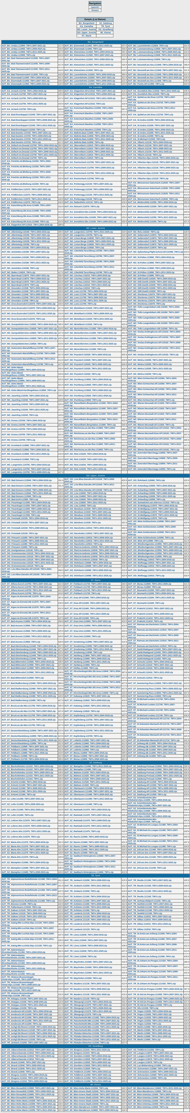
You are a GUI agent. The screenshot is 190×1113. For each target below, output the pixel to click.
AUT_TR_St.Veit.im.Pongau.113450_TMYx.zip (150, 1005)
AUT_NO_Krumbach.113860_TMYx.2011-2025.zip (26, 454)
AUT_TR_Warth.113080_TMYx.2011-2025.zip (149, 1036)
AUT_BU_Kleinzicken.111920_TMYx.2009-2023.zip (88, 59)
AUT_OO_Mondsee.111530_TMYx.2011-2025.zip (87, 518)
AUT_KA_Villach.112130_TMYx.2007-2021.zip (150, 145)
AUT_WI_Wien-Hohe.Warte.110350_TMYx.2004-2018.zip (29, 1101)
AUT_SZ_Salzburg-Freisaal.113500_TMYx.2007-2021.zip (155, 769)
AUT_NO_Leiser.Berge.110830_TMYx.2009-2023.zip (89, 241)
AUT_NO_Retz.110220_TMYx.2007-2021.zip (85, 459)
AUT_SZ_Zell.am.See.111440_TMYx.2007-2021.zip (152, 853)
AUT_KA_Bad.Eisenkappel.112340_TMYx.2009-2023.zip (29, 120)
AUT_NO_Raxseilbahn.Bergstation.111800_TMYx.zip (90, 425)
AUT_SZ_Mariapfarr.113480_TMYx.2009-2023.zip (25, 872)
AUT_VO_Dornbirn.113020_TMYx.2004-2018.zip (87, 1056)
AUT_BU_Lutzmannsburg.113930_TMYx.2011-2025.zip (154, 55)
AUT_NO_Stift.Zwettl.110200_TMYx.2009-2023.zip (152, 285)
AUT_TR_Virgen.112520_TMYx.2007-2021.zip (150, 1014)
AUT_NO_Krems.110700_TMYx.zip (18, 440)
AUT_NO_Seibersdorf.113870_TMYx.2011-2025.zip (152, 244)
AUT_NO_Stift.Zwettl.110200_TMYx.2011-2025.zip (152, 288)
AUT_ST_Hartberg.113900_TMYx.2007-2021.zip (87, 655)
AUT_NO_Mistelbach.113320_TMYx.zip (83, 324)
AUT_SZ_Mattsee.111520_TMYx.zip (81, 785)
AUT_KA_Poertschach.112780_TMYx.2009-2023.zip (89, 168)
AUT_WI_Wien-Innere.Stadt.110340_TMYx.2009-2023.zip (91, 1097)
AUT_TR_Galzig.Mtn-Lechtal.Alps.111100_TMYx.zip (27, 945)
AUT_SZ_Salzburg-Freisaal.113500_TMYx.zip (150, 779)
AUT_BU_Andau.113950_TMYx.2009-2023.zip (24, 49)
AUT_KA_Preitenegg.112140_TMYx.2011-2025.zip (88, 195)
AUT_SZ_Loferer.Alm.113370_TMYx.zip (21, 837)
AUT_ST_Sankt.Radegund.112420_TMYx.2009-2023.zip (154, 652)
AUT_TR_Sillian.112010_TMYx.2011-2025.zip (149, 924)
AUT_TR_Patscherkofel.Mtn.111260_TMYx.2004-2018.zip (91, 1017)
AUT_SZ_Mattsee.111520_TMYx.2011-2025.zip (86, 782)
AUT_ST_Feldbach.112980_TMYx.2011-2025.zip (25, 753)
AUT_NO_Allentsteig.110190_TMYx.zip (20, 244)
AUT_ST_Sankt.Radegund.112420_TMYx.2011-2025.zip (154, 655)
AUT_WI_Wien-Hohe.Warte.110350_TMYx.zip (86, 1088)
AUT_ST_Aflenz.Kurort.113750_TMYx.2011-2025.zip (27, 590)
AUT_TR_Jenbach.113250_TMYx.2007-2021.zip (24, 1043)
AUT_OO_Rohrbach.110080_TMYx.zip (146, 480)
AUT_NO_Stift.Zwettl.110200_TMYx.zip (147, 291)
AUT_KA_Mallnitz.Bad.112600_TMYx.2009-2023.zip (89, 136)
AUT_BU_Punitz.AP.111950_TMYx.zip (146, 84)
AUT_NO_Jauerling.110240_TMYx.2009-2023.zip (25, 404)
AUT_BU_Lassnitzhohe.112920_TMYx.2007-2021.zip (89, 77)
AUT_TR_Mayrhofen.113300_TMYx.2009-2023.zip (88, 967)
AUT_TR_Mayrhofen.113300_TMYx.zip (83, 978)
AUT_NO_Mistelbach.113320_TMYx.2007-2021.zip (88, 308)
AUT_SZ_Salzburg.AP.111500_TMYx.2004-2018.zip (152, 782)
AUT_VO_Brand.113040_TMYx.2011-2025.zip (23, 1068)
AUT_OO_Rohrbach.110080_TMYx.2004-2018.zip (88, 563)
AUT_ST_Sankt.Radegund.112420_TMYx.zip (149, 659)
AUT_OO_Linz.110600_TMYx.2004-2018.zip (85, 493)
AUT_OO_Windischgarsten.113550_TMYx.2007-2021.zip (155, 547)
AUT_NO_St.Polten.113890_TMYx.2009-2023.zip (151, 268)
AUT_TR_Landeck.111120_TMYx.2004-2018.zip (87, 913)
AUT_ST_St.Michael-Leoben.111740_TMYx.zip (150, 715)
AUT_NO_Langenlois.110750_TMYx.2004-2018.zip (26, 465)
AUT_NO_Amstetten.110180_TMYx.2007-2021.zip (25, 252)
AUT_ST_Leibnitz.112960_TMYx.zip (81, 750)
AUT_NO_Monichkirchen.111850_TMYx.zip (85, 349)
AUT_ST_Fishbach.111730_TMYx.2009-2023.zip (87, 587)
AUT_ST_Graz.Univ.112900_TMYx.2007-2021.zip (87, 621)
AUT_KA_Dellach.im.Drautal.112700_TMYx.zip (24, 158)
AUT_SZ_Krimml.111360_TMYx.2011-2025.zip (24, 791)
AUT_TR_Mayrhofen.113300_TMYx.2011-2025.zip (88, 973)
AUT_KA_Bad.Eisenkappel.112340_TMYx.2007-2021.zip (29, 114)
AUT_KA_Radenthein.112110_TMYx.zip (83, 202)
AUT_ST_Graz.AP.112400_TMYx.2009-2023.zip (86, 608)
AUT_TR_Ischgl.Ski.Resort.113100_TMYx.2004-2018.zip (29, 1027)
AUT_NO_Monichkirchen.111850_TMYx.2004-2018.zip (90, 328)
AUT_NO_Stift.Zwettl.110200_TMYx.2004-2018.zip (152, 279)
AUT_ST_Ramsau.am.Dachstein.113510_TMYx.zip (152, 646)
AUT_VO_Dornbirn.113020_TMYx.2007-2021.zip (87, 1059)
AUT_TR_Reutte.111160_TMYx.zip (144, 896)
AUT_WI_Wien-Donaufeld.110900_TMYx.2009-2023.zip (28, 1091)
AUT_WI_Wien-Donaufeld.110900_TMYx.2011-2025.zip (28, 1094)
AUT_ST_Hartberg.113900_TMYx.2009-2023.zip (87, 659)
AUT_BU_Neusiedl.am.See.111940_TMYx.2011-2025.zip (155, 77)
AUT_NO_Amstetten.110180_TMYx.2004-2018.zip (25, 247)
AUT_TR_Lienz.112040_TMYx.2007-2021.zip (85, 940)
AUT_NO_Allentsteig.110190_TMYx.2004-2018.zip (26, 232)
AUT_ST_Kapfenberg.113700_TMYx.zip (83, 736)
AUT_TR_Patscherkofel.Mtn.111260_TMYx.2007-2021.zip (91, 1021)
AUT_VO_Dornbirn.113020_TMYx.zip (82, 1068)
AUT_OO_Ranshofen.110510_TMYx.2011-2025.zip (88, 541)
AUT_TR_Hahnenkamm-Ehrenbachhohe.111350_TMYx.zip (18, 972)
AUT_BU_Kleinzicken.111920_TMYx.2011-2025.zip (88, 65)
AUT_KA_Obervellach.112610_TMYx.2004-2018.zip (89, 145)
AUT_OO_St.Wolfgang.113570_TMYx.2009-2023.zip (153, 512)
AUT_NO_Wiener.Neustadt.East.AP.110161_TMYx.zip (153, 449)
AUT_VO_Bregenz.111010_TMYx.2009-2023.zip (24, 1081)
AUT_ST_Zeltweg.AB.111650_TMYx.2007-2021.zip (152, 746)
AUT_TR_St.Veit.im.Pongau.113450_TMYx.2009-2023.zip (155, 999)
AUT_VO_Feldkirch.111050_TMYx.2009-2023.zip (87, 1078)
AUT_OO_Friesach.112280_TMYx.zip (20, 547)
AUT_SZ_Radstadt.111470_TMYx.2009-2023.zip (87, 820)
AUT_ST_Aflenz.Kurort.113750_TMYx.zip (22, 593)
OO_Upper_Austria (86, 32)
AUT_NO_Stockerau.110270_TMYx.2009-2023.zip (151, 297)
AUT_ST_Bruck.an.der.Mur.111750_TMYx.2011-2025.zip (29, 720)
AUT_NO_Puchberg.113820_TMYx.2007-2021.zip (88, 385)
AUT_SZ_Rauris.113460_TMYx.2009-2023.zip (86, 846)
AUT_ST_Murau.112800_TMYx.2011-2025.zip (149, 584)
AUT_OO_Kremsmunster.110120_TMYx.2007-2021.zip (28, 556)
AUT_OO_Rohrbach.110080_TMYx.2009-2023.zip (88, 570)
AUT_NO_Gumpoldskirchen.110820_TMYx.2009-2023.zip (29, 333)
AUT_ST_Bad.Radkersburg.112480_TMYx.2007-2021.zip (29, 688)
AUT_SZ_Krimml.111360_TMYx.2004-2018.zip (24, 782)
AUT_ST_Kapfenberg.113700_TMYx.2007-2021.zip (88, 720)
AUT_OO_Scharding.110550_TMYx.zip (146, 499)
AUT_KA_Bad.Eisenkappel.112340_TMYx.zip (23, 130)
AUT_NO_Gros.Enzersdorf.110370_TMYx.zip (23, 319)
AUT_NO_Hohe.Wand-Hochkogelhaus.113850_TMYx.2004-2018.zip (23, 368)
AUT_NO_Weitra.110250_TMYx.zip (144, 374)
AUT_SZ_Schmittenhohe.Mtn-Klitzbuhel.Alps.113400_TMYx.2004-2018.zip (149, 799)
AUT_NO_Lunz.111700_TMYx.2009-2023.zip (85, 297)
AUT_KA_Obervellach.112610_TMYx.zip (83, 158)
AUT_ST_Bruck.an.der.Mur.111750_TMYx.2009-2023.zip (29, 715)
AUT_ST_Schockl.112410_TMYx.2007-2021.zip (150, 665)
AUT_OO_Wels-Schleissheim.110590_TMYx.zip (151, 538)
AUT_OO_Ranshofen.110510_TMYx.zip (83, 544)
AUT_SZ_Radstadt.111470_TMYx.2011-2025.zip (87, 826)
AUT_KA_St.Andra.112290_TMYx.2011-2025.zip (151, 133)
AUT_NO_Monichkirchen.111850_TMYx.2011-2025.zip (90, 344)
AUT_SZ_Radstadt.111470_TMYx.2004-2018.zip (87, 809)
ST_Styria (86, 36)
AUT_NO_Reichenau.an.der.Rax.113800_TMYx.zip (88, 449)
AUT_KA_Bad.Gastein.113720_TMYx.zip (21, 142)
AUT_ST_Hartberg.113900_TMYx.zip (82, 665)
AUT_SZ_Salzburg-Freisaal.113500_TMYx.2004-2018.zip (155, 766)
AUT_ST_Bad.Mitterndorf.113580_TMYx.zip (23, 678)
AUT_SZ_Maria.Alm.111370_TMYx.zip (20, 857)
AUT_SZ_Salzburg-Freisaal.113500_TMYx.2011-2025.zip (155, 776)
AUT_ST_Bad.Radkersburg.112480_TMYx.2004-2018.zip (29, 683)
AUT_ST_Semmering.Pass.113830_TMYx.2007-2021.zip (155, 683)
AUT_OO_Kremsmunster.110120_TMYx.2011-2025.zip (28, 563)
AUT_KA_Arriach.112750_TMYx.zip (19, 109)
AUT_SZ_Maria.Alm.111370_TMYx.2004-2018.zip (25, 842)
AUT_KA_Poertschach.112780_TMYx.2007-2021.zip (89, 162)
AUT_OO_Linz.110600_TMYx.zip (80, 506)
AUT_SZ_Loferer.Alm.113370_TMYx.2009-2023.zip (26, 826)
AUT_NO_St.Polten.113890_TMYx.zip (146, 275)
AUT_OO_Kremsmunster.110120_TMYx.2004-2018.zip (28, 553)
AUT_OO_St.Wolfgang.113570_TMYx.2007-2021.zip (153, 509)
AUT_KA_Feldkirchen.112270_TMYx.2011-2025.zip (26, 199)
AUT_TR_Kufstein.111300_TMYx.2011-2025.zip (87, 907)
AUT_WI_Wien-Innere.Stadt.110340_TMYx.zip (86, 1104)
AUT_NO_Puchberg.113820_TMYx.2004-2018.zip (88, 379)
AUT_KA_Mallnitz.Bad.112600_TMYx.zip (84, 142)
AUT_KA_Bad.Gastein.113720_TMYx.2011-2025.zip (26, 139)
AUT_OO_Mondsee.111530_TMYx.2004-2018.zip (87, 509)
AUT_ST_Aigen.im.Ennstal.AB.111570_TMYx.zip (25, 618)
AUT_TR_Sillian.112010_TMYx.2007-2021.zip (149, 916)
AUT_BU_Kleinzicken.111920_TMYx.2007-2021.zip (88, 55)
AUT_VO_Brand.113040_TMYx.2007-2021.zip (23, 1062)
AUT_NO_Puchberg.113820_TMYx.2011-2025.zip (88, 396)
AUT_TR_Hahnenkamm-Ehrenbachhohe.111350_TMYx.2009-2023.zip (23, 962)
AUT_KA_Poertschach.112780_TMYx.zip (84, 178)
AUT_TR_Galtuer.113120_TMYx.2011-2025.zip (24, 916)
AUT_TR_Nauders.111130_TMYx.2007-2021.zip (87, 983)
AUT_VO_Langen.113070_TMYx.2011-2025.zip (150, 1059)
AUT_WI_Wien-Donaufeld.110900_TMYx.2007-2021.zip (28, 1088)
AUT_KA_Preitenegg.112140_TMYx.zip (83, 199)
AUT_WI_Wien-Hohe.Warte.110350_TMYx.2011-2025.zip (29, 1110)
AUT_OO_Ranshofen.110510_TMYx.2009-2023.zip (88, 538)
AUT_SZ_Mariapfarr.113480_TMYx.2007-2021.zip (25, 868)
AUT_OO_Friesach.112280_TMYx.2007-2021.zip (25, 538)
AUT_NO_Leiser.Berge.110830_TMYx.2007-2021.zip (89, 238)
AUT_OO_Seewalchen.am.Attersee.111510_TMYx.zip (153, 502)
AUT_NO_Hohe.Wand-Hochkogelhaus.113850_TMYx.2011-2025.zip (23, 385)
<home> (95, 10)
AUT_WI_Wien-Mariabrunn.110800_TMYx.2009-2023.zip (91, 1110)
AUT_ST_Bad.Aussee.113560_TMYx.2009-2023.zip (26, 631)
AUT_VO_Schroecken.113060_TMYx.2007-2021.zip (152, 1068)
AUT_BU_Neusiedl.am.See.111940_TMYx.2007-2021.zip (155, 70)
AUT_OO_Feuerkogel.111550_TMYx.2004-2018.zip (26, 502)
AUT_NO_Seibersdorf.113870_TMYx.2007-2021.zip (152, 238)
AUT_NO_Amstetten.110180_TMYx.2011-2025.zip (25, 263)
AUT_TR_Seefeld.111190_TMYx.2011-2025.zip (150, 910)
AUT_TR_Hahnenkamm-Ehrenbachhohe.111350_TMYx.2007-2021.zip (23, 956)
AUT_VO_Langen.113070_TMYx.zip (145, 1062)
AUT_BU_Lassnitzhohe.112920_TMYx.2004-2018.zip (89, 74)
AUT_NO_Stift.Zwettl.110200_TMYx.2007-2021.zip (152, 282)
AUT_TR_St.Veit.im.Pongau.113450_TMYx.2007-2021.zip (155, 994)
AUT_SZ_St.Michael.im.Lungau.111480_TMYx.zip (152, 846)
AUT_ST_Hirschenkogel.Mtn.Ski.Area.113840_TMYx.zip (91, 693)
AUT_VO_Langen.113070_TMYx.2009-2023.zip (150, 1056)
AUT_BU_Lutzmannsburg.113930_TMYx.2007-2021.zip (154, 49)
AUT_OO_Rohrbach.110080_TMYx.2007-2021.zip (88, 566)
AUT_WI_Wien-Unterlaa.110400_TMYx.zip (148, 1107)
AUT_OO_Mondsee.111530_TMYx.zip (82, 522)
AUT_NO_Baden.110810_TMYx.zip (18, 272)
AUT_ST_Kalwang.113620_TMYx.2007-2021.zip (87, 696)
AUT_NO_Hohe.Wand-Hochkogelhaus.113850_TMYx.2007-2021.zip (23, 374)
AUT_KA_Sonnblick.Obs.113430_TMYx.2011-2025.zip (154, 91)
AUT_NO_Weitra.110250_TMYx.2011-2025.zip (150, 368)
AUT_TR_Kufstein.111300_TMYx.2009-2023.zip (87, 904)
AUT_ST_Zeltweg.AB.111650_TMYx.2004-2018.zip (152, 743)
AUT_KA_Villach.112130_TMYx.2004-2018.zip (150, 142)
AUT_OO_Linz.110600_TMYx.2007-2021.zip (85, 496)
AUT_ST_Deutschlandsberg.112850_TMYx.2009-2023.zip (29, 736)
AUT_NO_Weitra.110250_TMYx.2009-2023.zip (150, 364)
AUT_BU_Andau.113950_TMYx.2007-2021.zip (24, 46)
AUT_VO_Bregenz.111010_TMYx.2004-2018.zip (24, 1075)
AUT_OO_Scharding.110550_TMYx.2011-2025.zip (152, 496)
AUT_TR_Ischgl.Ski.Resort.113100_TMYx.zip (23, 1039)
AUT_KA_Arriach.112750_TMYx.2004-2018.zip (24, 91)
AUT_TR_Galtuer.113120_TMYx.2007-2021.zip (24, 910)
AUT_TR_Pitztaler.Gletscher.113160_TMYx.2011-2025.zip (92, 1039)
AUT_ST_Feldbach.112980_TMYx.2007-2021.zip (25, 746)
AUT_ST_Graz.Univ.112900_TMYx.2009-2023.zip (87, 625)
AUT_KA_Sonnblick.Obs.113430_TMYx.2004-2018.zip (90, 212)
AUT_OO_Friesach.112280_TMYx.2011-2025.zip (25, 544)
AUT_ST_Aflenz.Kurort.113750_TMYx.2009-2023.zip (27, 587)
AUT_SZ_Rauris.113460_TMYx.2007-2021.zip (86, 842)
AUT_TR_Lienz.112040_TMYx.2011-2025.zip (85, 951)
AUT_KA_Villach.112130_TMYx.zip (145, 155)
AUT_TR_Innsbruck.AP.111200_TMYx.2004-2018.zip (27, 1011)
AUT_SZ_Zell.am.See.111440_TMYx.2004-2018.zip (152, 849)
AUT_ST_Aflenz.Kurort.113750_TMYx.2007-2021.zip (27, 584)
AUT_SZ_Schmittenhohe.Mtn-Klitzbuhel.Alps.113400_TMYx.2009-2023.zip (149, 809)
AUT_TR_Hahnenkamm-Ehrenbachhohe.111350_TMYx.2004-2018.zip (23, 951)
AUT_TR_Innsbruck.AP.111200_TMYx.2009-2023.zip (27, 1017)
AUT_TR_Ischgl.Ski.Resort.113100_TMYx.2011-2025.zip (29, 1036)
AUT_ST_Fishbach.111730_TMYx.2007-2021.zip (87, 584)
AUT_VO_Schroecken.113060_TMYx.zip (147, 1078)
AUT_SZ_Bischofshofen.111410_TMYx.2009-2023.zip (27, 772)
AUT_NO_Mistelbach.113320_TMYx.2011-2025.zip (88, 319)
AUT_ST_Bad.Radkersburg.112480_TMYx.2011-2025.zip (29, 696)
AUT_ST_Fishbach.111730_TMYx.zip (82, 593)
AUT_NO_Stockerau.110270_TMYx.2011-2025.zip (151, 301)
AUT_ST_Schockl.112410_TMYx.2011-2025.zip (150, 672)
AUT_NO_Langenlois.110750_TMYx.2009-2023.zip (26, 472)
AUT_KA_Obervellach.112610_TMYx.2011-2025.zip (89, 155)
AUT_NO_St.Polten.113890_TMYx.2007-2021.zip (151, 263)
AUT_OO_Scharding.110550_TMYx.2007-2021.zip (152, 490)
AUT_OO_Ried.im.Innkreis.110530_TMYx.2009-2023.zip (91, 553)
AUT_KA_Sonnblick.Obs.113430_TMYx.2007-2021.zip (90, 217)
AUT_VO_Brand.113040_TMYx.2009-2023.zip (23, 1065)
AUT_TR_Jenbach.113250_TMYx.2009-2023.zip (87, 880)
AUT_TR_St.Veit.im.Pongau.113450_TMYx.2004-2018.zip (155, 989)
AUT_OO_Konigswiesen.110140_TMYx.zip (22, 550)
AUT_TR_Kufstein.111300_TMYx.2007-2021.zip (87, 901)
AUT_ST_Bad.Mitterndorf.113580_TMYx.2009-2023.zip (28, 668)
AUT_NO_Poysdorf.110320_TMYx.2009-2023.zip (87, 364)
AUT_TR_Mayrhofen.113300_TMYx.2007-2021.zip (88, 962)
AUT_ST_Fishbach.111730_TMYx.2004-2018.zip (25, 759)
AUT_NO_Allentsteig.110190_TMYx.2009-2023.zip (26, 238)
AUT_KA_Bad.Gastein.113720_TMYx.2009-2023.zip (26, 136)
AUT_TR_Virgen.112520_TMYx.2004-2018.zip (150, 1011)
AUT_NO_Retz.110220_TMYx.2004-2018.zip (85, 454)
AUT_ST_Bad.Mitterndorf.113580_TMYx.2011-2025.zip (28, 672)
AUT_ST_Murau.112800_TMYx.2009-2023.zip (86, 759)
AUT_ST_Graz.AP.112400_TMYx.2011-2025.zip (86, 614)
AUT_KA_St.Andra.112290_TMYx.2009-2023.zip (151, 130)
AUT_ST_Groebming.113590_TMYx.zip (83, 652)
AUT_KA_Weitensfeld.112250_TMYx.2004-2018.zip (152, 202)
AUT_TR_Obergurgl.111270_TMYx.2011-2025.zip (88, 1011)
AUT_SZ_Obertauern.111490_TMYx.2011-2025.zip (88, 799)
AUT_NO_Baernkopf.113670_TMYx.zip (20, 285)
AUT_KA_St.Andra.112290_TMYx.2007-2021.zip (151, 125)
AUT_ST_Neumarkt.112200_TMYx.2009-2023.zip (151, 593)
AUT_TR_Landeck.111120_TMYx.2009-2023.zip (87, 920)
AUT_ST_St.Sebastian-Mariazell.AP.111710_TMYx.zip (153, 740)
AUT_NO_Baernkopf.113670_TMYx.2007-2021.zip (26, 275)
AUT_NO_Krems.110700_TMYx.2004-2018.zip (24, 420)
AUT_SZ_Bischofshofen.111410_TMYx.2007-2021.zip (27, 769)
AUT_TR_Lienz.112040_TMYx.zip (80, 956)
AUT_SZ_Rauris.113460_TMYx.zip (81, 853)
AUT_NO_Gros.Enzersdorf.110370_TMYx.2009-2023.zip (28, 308)
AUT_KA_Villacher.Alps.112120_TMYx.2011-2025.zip (153, 173)
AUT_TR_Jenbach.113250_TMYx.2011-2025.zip (87, 886)
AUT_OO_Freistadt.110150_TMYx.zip (20, 533)
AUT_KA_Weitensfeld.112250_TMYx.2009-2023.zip (152, 212)
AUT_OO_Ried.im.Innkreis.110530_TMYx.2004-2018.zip (91, 547)
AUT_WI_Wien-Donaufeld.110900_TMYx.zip (23, 1097)
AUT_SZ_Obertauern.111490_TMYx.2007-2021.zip (88, 791)
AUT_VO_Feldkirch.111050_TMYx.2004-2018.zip (87, 1072)
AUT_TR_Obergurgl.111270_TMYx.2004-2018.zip (88, 1002)
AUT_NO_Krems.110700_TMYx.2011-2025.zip (24, 434)
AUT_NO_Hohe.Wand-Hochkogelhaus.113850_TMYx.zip (29, 390)
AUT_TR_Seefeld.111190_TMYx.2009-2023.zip (150, 907)
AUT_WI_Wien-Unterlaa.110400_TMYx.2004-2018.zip (153, 1094)
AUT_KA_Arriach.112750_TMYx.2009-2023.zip (24, 98)
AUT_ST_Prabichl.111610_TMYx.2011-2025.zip (150, 618)
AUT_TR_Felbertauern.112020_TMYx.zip (21, 907)
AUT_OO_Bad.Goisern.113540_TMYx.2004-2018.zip (27, 480)
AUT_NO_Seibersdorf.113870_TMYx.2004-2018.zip (152, 235)
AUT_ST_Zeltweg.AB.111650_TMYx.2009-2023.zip (152, 750)
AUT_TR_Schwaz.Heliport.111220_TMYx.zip (149, 901)
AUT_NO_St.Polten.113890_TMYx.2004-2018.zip (151, 257)
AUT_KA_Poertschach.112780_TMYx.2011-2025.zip (89, 173)
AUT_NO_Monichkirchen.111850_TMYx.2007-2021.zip (90, 333)
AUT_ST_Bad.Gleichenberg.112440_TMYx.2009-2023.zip (29, 652)
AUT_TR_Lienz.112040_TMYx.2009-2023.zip (85, 945)
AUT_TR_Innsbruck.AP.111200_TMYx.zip (22, 1024)
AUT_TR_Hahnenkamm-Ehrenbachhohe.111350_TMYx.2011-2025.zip (23, 967)
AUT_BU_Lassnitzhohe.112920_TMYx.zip (148, 46)
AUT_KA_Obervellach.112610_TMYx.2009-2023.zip (89, 152)
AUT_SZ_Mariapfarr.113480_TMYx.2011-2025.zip (88, 766)
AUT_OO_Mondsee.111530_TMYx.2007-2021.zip (87, 512)
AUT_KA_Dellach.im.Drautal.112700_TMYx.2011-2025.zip (29, 155)
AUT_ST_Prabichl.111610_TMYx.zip (145, 621)
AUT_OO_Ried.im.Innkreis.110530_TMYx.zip (86, 559)
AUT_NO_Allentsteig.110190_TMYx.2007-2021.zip (26, 235)
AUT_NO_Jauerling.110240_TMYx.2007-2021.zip (25, 400)
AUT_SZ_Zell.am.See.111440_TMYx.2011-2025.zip (152, 862)
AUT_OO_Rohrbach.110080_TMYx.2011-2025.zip (88, 575)
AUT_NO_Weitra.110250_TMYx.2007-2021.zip (150, 360)
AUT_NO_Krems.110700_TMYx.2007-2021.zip (24, 425)
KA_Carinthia (86, 26)
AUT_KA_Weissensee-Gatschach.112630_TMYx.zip (153, 199)
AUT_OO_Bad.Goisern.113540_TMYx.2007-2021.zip (27, 486)
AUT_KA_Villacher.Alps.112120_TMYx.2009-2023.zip (153, 168)
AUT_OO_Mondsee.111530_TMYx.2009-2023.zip (87, 515)
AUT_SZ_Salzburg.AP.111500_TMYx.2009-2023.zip (152, 788)
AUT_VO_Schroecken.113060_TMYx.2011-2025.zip (152, 1075)
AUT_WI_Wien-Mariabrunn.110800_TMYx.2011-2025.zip (155, 1088)
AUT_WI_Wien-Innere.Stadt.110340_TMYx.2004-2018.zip (91, 1091)
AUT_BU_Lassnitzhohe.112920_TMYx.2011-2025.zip (89, 84)
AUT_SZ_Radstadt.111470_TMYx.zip (82, 831)
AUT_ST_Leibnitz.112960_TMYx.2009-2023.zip (86, 743)
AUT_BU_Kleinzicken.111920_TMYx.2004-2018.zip (88, 52)
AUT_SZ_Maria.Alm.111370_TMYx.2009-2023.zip (25, 849)
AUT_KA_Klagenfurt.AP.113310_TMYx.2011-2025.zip (89, 98)
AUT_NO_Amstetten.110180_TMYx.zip (20, 268)
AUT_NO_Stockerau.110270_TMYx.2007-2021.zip (151, 294)
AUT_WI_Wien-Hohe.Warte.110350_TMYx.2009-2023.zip (29, 1107)
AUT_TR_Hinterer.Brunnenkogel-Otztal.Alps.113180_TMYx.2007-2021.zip (21, 978)
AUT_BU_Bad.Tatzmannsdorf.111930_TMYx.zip (25, 74)
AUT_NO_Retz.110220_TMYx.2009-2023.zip (85, 465)
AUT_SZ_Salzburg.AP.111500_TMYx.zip (147, 794)
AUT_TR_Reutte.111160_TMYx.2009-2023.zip (150, 886)
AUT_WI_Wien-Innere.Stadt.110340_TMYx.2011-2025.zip (91, 1101)
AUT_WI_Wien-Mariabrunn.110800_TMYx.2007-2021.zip (91, 1107)
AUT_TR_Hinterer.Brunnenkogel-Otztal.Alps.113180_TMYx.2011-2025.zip (21, 989)
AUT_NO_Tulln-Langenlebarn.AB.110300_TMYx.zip (153, 328)
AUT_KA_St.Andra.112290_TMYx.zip (146, 136)
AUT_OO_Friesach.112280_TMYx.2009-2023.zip (25, 541)
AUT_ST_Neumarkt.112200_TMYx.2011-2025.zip (151, 597)
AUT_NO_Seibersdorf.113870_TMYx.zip (147, 247)
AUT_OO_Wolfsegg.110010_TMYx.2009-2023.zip (151, 566)
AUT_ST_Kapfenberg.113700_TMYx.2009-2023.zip (88, 725)
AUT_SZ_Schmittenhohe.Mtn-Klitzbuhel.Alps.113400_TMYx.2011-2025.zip (149, 815)
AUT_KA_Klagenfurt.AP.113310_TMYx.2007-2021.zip (89, 91)
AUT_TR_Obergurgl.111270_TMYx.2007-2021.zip (88, 1005)
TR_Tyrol (105, 26)
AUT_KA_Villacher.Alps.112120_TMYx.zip (148, 178)
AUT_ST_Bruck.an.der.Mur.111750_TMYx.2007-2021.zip (29, 711)
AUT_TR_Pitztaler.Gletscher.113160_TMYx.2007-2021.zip (92, 1033)
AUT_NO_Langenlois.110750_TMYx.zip (83, 235)
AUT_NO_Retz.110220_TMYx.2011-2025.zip (85, 469)
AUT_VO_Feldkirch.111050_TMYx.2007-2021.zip (87, 1075)
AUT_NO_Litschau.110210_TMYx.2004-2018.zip (87, 275)
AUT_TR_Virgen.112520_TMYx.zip (144, 1024)
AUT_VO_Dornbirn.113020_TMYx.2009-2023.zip (87, 1062)
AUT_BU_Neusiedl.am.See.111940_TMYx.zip (149, 81)
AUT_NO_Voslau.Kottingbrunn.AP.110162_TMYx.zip (153, 354)
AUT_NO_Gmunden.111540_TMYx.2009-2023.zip (25, 294)
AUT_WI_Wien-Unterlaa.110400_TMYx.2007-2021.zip (153, 1097)
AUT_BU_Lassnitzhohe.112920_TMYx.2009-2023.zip (89, 81)
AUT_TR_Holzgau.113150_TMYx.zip (19, 1008)
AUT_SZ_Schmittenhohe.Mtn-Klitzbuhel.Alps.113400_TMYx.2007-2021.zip (149, 804)
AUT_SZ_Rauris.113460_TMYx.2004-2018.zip (86, 837)
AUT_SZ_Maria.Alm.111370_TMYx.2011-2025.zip (25, 853)
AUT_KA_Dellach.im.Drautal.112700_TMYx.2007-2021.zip (29, 148)
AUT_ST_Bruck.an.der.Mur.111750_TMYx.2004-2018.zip (29, 706)
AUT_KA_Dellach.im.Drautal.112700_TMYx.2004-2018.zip (29, 145)
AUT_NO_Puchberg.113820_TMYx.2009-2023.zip (88, 390)
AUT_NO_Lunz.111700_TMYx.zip (80, 304)
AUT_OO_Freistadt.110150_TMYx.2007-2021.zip (25, 522)
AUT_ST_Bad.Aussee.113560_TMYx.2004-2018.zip (26, 621)
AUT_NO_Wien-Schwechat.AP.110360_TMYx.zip (151, 400)
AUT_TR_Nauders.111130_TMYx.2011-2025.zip (87, 994)
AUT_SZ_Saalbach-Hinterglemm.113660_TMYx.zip (88, 872)
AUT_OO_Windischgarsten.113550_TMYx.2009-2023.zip (155, 550)
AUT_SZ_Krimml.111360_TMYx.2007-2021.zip (24, 785)
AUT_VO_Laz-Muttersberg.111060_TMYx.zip (149, 1065)
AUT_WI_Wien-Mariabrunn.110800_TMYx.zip (149, 1091)
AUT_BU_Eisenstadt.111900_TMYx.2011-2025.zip (88, 46)
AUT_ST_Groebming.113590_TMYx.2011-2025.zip (88, 649)
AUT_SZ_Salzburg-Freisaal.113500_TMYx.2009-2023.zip (155, 772)
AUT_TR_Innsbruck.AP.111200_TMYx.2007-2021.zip (27, 1014)
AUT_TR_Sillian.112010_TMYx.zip (144, 929)
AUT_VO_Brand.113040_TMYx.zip (18, 1072)
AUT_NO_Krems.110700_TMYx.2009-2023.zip (24, 429)
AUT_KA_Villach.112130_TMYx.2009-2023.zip (150, 148)
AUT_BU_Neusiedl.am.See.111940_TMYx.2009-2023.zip (155, 74)
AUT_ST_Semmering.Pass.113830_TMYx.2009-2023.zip (155, 688)
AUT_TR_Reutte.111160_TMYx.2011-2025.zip (150, 891)
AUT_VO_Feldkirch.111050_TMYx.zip (146, 1050)
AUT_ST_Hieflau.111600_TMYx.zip (81, 668)
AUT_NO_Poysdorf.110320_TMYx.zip (82, 374)
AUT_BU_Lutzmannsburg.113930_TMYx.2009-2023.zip (154, 52)
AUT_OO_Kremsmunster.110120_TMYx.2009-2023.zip (28, 559)
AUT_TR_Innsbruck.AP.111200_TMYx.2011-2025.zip (27, 1021)
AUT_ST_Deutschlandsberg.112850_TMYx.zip (24, 743)
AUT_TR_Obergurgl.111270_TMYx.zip (82, 1014)
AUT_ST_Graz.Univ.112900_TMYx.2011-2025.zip (87, 631)
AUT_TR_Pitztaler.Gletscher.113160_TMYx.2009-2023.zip (92, 1036)
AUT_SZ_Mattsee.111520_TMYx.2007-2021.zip (86, 776)
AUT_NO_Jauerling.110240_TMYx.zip (20, 415)
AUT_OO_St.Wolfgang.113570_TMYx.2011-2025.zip (153, 515)
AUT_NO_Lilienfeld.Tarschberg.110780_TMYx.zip (88, 272)
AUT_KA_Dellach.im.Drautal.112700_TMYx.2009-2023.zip (29, 152)
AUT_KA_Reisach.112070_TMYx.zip (81, 206)
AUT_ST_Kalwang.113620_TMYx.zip (82, 711)
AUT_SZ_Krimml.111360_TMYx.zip (19, 794)
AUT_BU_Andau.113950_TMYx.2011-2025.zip (24, 52)
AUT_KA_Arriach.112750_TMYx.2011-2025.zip (24, 104)
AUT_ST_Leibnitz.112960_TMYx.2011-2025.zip (86, 746)
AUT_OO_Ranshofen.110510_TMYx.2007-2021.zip (88, 533)
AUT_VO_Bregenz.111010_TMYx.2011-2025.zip (87, 1050)
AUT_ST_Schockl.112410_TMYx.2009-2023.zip (150, 668)
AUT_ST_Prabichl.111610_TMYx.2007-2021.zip (150, 608)
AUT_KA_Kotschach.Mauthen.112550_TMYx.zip (87, 130)
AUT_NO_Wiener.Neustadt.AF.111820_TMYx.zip (151, 425)
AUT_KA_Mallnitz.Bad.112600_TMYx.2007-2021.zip (89, 133)
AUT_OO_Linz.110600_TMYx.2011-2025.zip (85, 502)
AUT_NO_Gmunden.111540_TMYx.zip (20, 301)
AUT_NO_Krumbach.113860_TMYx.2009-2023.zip (26, 449)
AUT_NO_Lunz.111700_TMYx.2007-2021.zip (85, 294)
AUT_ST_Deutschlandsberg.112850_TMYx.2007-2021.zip (29, 730)
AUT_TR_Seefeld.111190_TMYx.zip (145, 913)
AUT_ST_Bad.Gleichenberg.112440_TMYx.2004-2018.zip (29, 646)
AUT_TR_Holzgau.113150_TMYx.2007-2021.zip (24, 999)
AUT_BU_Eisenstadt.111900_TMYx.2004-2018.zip (26, 77)
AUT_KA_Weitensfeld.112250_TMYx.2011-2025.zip (152, 217)
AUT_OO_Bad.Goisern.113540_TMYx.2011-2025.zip (27, 493)
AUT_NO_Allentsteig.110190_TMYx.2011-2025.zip (26, 241)
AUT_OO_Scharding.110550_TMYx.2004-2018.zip (152, 486)
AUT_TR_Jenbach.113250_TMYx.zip (82, 891)
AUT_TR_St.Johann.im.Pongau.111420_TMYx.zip (152, 983)
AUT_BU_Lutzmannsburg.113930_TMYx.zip (149, 59)
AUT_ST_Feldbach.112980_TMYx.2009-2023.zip (25, 750)
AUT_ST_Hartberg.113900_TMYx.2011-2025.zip (87, 662)
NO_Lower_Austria (86, 29)
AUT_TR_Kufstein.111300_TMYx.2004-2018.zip (87, 896)
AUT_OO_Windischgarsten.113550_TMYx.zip (150, 556)
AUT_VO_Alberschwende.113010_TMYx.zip (23, 1059)
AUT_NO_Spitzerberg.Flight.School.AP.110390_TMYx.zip (155, 252)
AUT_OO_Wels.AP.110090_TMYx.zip (145, 541)
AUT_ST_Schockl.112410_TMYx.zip (145, 678)
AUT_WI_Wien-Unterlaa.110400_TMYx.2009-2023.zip (153, 1101)
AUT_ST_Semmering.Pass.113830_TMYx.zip (149, 696)
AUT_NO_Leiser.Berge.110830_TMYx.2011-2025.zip (89, 244)
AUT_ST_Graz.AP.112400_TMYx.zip (81, 618)
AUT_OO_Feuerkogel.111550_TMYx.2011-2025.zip (26, 512)
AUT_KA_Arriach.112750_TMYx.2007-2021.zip (24, 94)
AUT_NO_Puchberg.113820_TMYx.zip (82, 400)
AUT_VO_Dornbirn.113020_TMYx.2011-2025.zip (87, 1065)
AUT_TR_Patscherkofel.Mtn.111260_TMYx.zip (86, 1030)
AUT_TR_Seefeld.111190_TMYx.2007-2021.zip (150, 904)
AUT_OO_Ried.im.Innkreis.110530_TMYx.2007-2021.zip (91, 550)
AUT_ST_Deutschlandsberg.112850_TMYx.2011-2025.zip (29, 740)
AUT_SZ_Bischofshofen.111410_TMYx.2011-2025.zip (27, 776)
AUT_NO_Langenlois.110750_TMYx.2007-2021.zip (26, 469)
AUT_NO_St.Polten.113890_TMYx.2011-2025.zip (151, 272)
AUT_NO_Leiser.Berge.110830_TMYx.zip (84, 247)
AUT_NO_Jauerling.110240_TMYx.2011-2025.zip (25, 410)
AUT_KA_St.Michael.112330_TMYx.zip (146, 139)
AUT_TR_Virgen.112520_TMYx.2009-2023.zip (150, 1017)
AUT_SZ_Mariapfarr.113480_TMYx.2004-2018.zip (25, 862)
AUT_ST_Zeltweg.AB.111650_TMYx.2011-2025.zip (152, 753)
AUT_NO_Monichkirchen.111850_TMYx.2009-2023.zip (90, 338)
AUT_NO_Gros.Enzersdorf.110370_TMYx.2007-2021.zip (28, 304)
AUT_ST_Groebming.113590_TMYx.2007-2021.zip (88, 642)
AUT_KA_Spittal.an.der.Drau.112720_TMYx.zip (150, 114)
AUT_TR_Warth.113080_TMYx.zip (144, 1039)
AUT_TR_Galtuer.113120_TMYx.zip (19, 920)
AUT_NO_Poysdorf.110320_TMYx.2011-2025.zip (87, 368)
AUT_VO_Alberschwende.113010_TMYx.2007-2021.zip (28, 1050)
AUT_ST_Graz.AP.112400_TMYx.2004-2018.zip (86, 597)
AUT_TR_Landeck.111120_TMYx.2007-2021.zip (87, 916)
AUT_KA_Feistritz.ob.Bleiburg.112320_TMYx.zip (25, 184)
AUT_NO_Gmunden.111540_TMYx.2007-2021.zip (25, 291)
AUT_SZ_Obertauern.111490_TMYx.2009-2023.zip (88, 794)
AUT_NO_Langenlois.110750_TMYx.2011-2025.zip (88, 232)
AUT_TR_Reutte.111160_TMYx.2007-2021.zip (150, 880)
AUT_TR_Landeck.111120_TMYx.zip (82, 929)
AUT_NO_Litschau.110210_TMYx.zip (82, 288)
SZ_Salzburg (105, 23)
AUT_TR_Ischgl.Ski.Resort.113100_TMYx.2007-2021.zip (29, 1030)
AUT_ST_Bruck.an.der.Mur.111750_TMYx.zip (23, 725)
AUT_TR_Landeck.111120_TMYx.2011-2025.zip (87, 924)
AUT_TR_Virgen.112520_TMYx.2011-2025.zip (150, 1021)
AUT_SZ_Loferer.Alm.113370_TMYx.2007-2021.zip (26, 820)
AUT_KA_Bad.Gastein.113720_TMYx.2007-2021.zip (26, 133)
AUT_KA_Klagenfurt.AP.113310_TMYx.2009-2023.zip (89, 94)
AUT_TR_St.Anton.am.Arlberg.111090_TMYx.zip (151, 956)
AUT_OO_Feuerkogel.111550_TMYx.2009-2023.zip (26, 509)
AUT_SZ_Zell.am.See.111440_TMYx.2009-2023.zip (152, 857)
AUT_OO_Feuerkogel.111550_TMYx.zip (21, 515)
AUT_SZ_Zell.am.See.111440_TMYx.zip (147, 868)
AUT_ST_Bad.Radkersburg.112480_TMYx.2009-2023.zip (29, 693)
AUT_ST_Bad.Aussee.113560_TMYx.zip (21, 642)
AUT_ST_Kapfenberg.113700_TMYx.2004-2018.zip (88, 715)
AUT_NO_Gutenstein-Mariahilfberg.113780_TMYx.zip (27, 364)
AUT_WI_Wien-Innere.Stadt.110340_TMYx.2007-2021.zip (91, 1094)
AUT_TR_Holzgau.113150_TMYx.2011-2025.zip (24, 1005)
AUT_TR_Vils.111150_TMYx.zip (143, 1008)
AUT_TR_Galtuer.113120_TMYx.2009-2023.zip (24, 913)
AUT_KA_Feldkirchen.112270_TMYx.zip (21, 202)
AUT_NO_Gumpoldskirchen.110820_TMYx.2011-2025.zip (29, 338)
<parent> (95, 7)
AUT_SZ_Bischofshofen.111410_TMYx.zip (22, 779)
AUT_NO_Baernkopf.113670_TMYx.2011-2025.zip (26, 282)
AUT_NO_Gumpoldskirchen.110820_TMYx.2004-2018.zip (29, 324)
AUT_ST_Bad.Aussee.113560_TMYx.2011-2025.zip (26, 636)
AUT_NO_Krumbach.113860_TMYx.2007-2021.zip (26, 445)
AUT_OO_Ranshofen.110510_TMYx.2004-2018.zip (88, 528)
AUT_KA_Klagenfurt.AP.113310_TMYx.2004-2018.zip (27, 225)
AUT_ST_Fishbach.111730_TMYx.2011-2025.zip (87, 590)
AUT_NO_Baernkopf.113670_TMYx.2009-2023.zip (26, 279)
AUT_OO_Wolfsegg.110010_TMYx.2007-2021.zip (151, 563)
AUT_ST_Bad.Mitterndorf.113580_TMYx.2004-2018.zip (28, 662)
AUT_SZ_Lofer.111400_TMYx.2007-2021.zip (23, 799)
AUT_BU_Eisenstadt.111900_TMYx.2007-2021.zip (26, 81)
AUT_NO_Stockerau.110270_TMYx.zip (146, 304)
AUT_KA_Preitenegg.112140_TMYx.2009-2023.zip (88, 189)
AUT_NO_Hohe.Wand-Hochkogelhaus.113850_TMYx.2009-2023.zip (23, 379)
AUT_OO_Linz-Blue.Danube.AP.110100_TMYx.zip (88, 490)
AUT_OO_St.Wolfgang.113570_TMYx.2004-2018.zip (153, 506)
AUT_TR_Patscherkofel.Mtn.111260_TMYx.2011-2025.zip (91, 1027)
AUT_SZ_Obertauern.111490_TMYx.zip (83, 804)
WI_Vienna (105, 32)
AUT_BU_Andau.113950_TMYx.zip (18, 55)
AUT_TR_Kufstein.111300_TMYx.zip (82, 910)
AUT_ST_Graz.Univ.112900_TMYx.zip (82, 636)
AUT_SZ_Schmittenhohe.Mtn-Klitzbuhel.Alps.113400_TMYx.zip (144, 820)
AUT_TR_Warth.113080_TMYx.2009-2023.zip (149, 1033)
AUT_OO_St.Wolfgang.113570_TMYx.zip (147, 518)
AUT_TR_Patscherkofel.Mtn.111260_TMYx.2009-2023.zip (91, 1024)
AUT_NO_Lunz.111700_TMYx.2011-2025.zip (85, 301)
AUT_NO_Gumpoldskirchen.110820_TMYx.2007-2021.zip (29, 328)
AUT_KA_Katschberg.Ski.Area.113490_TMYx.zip (25, 221)
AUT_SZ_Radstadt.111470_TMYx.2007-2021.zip (87, 815)
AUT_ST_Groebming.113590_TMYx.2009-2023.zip (88, 646)
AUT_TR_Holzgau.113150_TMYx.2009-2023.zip (24, 1002)
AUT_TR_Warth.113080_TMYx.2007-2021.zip (149, 1030)
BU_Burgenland (86, 23)
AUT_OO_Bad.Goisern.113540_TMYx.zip (21, 496)
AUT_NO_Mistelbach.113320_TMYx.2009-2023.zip (88, 313)
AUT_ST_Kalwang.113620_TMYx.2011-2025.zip (87, 706)
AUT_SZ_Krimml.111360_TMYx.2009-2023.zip (24, 788)
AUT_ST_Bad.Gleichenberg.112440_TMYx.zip (24, 659)
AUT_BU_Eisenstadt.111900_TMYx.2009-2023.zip (26, 84)
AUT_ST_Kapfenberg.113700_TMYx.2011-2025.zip (88, 730)
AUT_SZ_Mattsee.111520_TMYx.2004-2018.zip (86, 772)
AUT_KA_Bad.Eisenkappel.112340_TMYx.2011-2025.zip (29, 125)
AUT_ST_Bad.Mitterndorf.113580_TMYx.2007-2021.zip (28, 665)
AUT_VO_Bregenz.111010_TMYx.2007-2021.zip (24, 1078)
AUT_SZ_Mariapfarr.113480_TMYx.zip (82, 769)
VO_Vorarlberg (105, 29)
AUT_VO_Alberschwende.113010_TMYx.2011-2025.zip (28, 1056)
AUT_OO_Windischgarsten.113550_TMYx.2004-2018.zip (155, 544)
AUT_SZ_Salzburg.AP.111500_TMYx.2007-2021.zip (152, 785)
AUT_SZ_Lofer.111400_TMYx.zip (18, 815)
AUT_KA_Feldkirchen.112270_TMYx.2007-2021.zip (26, 189)
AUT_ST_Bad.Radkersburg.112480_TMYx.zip (24, 700)
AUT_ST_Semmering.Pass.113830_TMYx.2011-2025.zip (155, 693)
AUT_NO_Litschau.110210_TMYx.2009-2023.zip (87, 282)
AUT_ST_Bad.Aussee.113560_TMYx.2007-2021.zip (26, 625)
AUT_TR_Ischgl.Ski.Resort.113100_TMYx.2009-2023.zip (29, 1033)
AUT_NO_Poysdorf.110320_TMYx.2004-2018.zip (87, 354)
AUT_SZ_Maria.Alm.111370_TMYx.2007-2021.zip (25, 846)
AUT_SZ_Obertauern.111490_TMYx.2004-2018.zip (88, 788)
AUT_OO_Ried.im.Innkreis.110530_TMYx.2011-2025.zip (91, 556)
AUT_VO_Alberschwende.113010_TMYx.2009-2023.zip (28, 1053)
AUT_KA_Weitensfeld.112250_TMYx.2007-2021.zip (152, 206)
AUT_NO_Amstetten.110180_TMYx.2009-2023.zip (25, 257)
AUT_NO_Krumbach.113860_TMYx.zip (20, 459)
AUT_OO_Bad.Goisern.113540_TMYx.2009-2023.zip (27, 490)
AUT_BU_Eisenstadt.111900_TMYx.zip (83, 49)
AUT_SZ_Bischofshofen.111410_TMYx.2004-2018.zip (27, 766)
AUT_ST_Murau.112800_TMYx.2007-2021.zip (86, 756)
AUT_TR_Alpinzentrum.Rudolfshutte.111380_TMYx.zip (28, 901)
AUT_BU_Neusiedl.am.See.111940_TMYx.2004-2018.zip (155, 65)
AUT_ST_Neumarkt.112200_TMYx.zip (146, 603)
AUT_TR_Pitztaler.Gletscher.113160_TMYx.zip (86, 1043)
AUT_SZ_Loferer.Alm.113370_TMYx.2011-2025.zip (26, 831)
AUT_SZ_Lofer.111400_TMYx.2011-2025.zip (23, 809)
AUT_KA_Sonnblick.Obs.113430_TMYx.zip (148, 94)
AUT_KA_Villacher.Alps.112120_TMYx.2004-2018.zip (153, 158)
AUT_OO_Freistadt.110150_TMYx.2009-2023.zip (25, 528)
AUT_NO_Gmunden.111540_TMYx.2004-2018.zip (25, 288)
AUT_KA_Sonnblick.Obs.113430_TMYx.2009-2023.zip (90, 221)
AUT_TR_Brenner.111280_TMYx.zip (19, 904)
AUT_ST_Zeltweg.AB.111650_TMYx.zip (147, 756)
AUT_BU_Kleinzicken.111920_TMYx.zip (83, 70)
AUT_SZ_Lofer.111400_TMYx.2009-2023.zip (23, 804)
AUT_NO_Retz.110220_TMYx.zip (143, 232)
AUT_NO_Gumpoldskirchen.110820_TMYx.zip (24, 344)
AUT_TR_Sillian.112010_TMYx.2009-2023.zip (149, 920)
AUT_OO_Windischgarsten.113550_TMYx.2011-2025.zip (155, 553)
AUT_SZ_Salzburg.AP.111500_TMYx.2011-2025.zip (152, 791)
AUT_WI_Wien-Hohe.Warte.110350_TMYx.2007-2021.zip (29, 1104)
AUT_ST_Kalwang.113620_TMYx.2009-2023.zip (87, 700)
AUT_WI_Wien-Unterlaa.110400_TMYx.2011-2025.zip (153, 1104)
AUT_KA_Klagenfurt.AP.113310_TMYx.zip (84, 104)
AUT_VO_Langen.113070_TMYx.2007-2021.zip (150, 1053)
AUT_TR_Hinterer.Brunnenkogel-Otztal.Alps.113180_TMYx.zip (18, 994)
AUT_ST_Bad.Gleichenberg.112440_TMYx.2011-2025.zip (29, 655)
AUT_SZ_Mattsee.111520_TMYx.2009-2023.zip (86, 779)
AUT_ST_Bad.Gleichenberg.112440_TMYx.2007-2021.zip (29, 649)
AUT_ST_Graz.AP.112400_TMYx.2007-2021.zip (86, 603)
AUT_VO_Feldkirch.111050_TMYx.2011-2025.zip (87, 1081)
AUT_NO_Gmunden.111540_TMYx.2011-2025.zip (25, 297)
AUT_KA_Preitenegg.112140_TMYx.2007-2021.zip (88, 184)
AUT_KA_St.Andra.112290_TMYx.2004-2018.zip (151, 120)
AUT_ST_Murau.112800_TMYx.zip (144, 587)
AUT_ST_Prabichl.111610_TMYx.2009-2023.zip (150, 614)
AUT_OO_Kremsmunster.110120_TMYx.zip (22, 566)
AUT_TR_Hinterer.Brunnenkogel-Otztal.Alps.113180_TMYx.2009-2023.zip (21, 983)
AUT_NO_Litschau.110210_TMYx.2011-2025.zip (87, 285)
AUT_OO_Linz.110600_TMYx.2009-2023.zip (85, 499)
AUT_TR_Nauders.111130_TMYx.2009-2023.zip (87, 989)
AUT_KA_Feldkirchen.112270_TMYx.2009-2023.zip (26, 195)
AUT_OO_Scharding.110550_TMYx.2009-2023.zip (152, 493)
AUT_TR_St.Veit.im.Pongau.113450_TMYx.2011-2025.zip (155, 1002)
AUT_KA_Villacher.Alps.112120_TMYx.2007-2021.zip (153, 162)
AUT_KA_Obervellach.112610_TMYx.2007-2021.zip (89, 148)
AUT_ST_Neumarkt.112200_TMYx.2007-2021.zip (151, 590)
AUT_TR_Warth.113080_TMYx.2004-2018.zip (149, 1027)
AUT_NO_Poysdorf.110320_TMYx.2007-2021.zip (87, 360)
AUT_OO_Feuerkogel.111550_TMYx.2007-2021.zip (26, 506)
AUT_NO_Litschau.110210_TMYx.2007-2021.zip (87, 279)
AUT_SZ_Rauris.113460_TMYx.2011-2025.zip (86, 849)
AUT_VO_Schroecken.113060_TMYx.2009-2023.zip (152, 1072)
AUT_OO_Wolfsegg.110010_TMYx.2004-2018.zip (151, 559)
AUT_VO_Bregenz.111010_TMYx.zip (82, 1053)
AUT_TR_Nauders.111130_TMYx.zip (82, 999)
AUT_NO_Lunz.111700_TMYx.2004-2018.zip (85, 291)
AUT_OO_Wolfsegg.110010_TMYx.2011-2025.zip (151, 570)
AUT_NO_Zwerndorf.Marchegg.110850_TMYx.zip (151, 469)
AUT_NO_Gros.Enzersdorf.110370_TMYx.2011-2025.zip (28, 313)
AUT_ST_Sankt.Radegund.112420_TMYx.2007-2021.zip (154, 649)
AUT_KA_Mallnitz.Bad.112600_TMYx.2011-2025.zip (89, 139)
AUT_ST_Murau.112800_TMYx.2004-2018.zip (86, 753)
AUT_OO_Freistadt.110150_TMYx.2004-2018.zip (25, 518)
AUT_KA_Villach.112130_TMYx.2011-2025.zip (150, 152)
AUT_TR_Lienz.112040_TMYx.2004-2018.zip (85, 935)
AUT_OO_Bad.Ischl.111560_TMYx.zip (20, 499)
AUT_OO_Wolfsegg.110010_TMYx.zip (146, 575)
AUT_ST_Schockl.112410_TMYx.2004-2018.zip (150, 662)
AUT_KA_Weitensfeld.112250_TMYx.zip (147, 221)
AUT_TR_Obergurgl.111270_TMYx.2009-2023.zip (88, 1008)
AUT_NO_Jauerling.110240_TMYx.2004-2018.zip (25, 396)
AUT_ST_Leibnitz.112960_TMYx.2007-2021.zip (86, 740)
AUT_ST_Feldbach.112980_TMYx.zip (20, 756)
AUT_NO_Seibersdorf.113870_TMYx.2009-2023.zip (152, 241)
